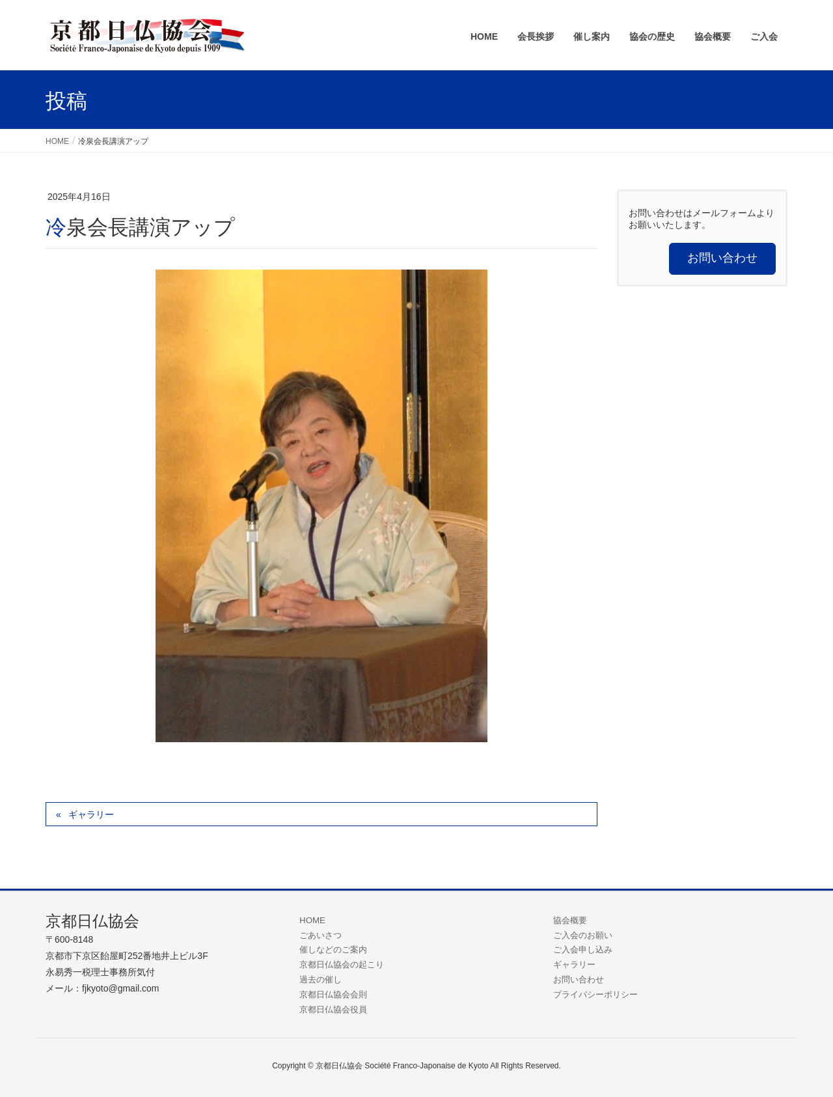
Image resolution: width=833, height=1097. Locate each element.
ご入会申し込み (582, 949)
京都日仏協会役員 (333, 1009)
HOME (312, 920)
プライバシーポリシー (595, 994)
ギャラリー (91, 814)
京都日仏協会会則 (333, 994)
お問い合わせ (578, 979)
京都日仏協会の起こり (341, 964)
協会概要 (570, 920)
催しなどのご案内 (333, 949)
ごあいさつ (320, 935)
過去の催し (320, 979)
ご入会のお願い (582, 935)
